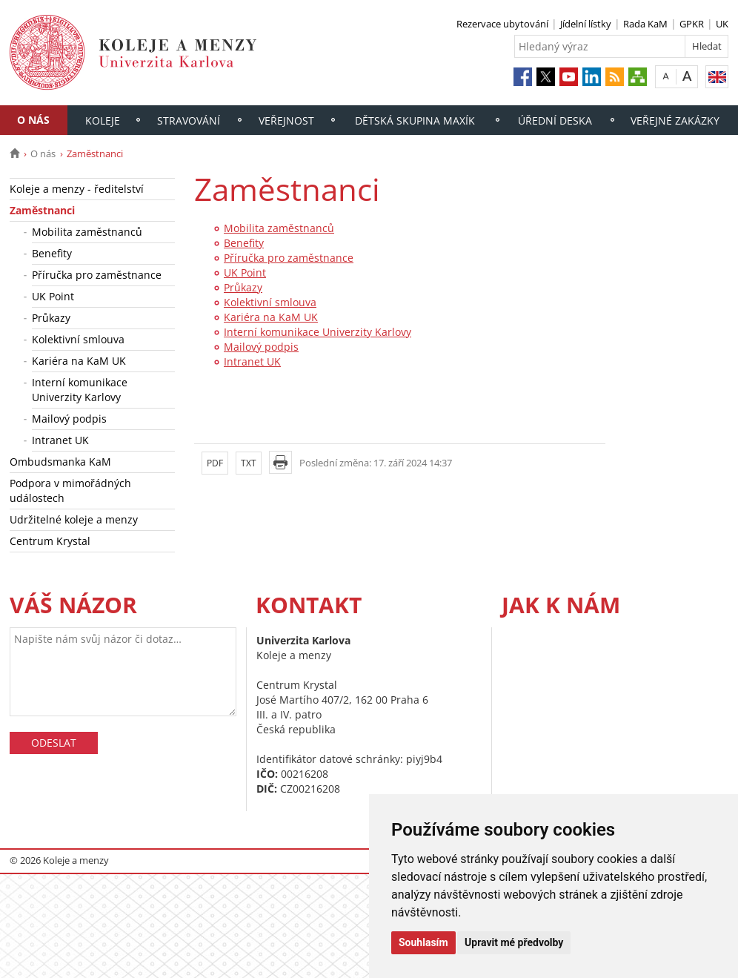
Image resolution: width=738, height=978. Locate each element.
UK (722, 23)
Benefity (52, 253)
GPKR (691, 23)
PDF (215, 463)
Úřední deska (555, 120)
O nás (33, 120)
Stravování (188, 120)
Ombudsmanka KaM (60, 462)
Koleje (102, 120)
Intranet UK (60, 440)
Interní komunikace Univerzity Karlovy (79, 389)
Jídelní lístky (585, 23)
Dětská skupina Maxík (415, 120)
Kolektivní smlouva (78, 339)
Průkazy (51, 318)
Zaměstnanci (42, 210)
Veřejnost (286, 120)
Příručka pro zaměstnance (97, 275)
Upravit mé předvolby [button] (514, 942)
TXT (248, 463)
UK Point (53, 296)
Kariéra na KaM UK (79, 361)
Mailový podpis (69, 419)
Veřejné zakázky (675, 120)
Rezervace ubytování (502, 23)
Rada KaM (645, 23)
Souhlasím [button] (423, 942)
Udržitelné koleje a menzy (74, 519)
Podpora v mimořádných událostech (70, 490)
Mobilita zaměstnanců (87, 232)
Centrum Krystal (50, 541)
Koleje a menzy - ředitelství (77, 189)
